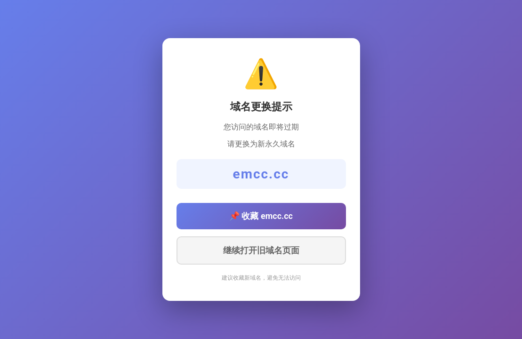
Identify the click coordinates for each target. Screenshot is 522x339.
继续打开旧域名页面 (261, 250)
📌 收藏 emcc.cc (261, 216)
